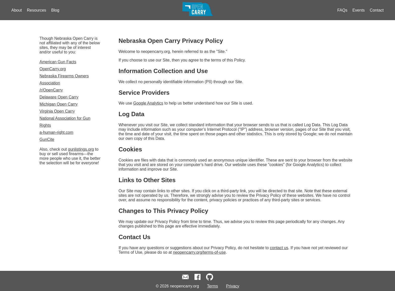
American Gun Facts (58, 62)
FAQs (342, 10)
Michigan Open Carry (59, 104)
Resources (36, 10)
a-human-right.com (56, 132)
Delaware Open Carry (59, 97)
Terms (212, 286)
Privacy (232, 286)
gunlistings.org (81, 149)
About (16, 10)
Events (358, 10)
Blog (55, 10)
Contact (377, 10)
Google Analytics (148, 103)
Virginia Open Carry (57, 111)
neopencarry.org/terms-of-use (199, 252)
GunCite (47, 139)
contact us (279, 248)
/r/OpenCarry (51, 90)
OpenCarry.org (53, 69)
